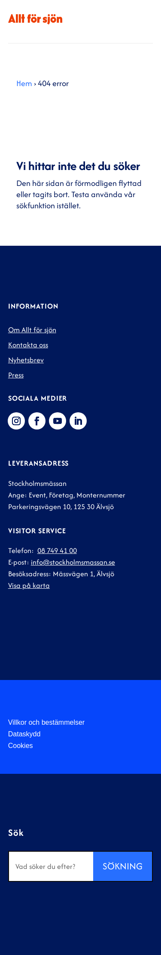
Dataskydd (24, 734)
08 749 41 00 (57, 550)
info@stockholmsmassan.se (73, 562)
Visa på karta (29, 585)
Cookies (20, 745)
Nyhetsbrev (26, 360)
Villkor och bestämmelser (46, 722)
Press (16, 375)
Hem (24, 83)
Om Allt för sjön (32, 330)
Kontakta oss (28, 345)
